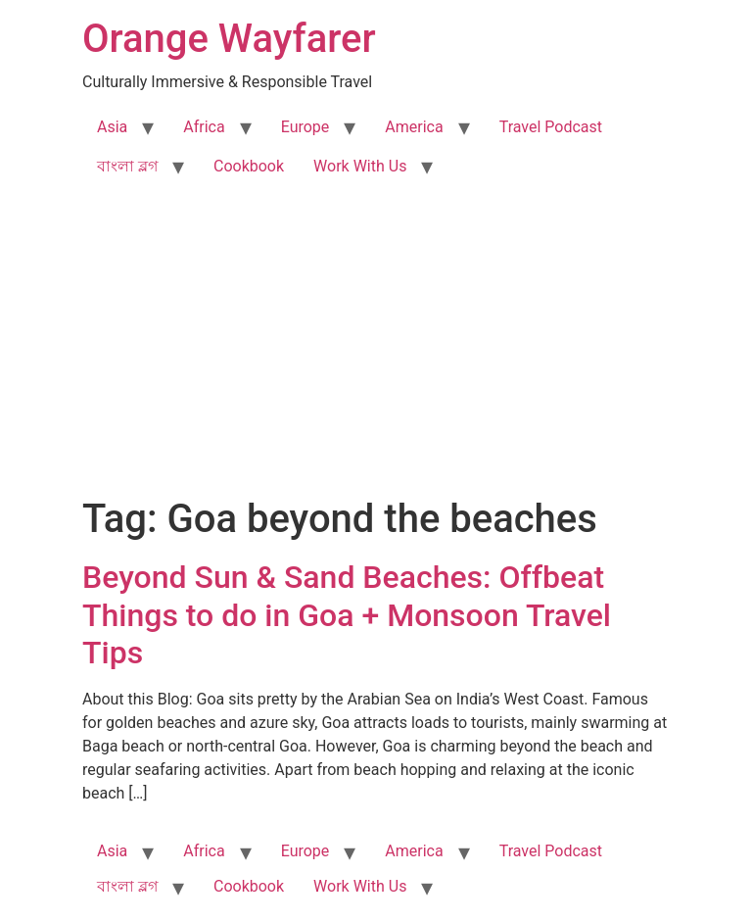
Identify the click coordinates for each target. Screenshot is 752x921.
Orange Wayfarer (229, 39)
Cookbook (248, 166)
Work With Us (359, 166)
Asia (112, 127)
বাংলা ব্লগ (127, 166)
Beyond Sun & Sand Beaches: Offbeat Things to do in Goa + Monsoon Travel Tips (346, 614)
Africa (203, 127)
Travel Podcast (550, 127)
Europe (305, 127)
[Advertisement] (376, 349)
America (414, 127)
